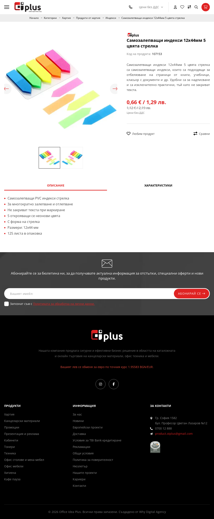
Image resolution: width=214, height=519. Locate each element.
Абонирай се (191, 293)
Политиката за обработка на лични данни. (64, 304)
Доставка (79, 434)
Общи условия (83, 453)
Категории (50, 18)
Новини (78, 421)
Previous (6, 89)
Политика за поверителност (93, 460)
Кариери (79, 479)
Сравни (202, 134)
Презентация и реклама (21, 434)
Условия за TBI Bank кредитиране (97, 440)
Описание (55, 185)
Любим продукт (141, 134)
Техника (10, 453)
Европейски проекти (88, 427)
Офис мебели (13, 466)
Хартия (66, 18)
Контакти (79, 486)
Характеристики (158, 185)
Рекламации (81, 447)
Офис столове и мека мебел (24, 460)
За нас (77, 414)
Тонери (9, 447)
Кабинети (11, 440)
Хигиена (10, 473)
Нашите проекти (85, 473)
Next (115, 89)
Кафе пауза (12, 479)
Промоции (11, 427)
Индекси (111, 18)
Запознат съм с (52, 304)
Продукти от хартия (88, 18)
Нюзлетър (80, 466)
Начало (34, 18)
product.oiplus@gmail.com (174, 434)
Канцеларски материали (22, 421)
